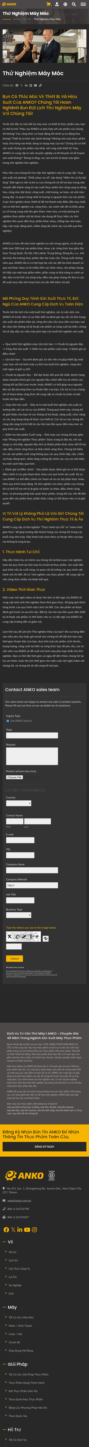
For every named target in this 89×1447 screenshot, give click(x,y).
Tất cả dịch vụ (18, 1439)
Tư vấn (27, 19)
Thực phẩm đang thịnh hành (26, 1382)
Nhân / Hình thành (20, 1325)
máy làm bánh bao (64, 1110)
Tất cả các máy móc (21, 1317)
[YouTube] (27, 1230)
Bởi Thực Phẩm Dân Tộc (23, 1391)
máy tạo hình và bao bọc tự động (23, 1107)
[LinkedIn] (26, 85)
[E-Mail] (35, 85)
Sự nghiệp (15, 1285)
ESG (11, 1293)
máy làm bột (13, 1110)
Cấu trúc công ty (19, 1268)
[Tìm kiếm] (74, 4)
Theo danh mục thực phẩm (26, 1399)
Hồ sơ (12, 1252)
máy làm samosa (65, 1107)
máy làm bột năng (46, 1110)
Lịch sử (13, 1260)
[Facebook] (16, 85)
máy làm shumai (28, 1110)
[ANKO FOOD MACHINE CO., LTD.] (44, 1176)
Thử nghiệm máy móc (47, 19)
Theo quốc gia (18, 1415)
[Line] (31, 85)
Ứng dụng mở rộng (21, 1350)
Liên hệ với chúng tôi (27, 1113)
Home (16, 19)
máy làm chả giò (48, 1107)
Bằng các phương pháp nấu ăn (28, 1407)
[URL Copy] (40, 85)
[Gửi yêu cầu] (48, 4)
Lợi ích (13, 1276)
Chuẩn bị (14, 1342)
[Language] (65, 4)
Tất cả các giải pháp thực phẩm (28, 1374)
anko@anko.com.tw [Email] (19, 1200)
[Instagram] (34, 1230)
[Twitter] (21, 85)
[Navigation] (83, 4)
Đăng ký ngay (44, 1146)
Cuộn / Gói (15, 1334)
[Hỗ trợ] (57, 4)
